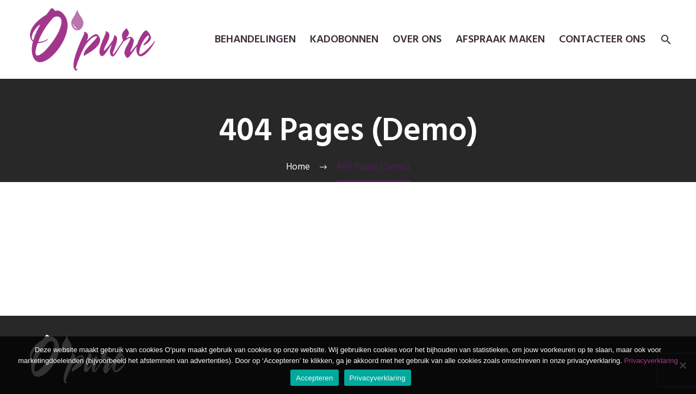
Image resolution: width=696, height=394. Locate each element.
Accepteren (314, 378)
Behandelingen (255, 39)
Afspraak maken (500, 39)
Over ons (417, 39)
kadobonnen (344, 39)
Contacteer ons (602, 39)
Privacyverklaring (651, 361)
